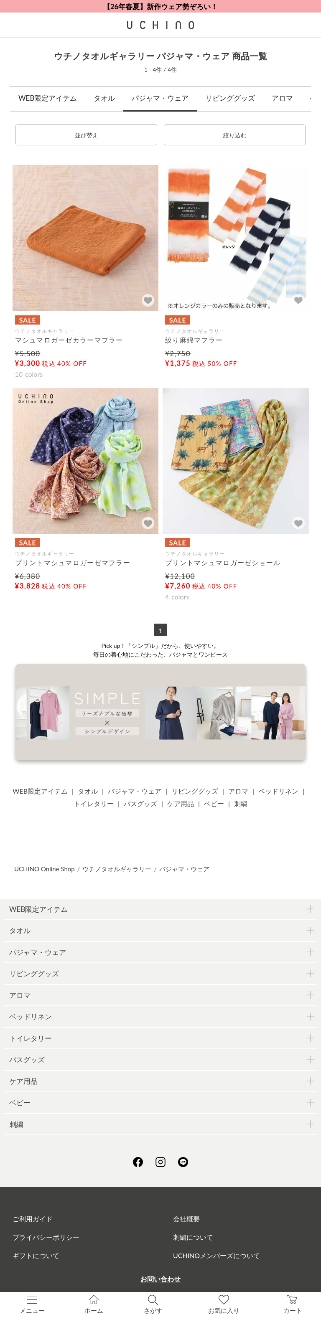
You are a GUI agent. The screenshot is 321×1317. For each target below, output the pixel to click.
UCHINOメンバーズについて (216, 1255)
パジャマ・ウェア (160, 98)
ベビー (214, 803)
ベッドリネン (278, 791)
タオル (104, 98)
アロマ (282, 98)
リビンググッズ (230, 98)
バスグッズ (140, 803)
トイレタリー (94, 803)
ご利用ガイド (33, 1219)
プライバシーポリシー (46, 1237)
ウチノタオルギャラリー (116, 869)
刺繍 (240, 803)
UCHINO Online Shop (44, 869)
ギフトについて (36, 1255)
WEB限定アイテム (47, 98)
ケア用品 (180, 803)
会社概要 (186, 1219)
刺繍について (193, 1237)
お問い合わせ (160, 1279)
